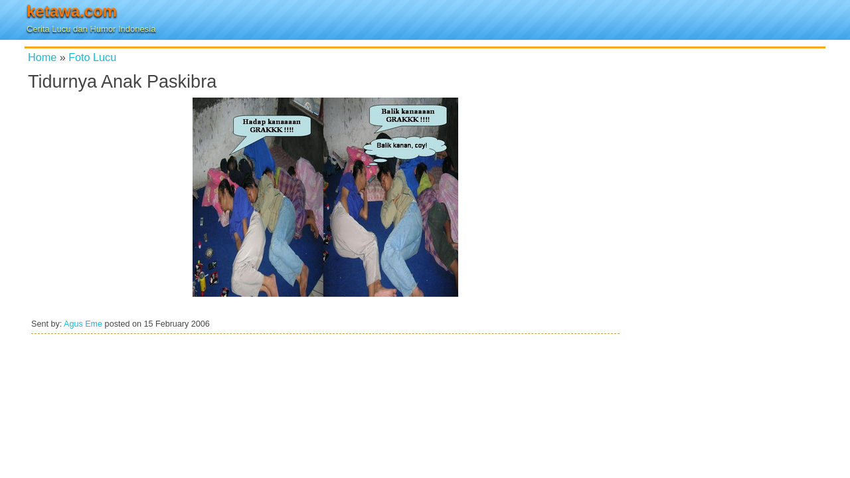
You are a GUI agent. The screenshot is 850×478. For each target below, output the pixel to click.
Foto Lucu (92, 57)
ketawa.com (72, 11)
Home (42, 57)
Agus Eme (83, 324)
